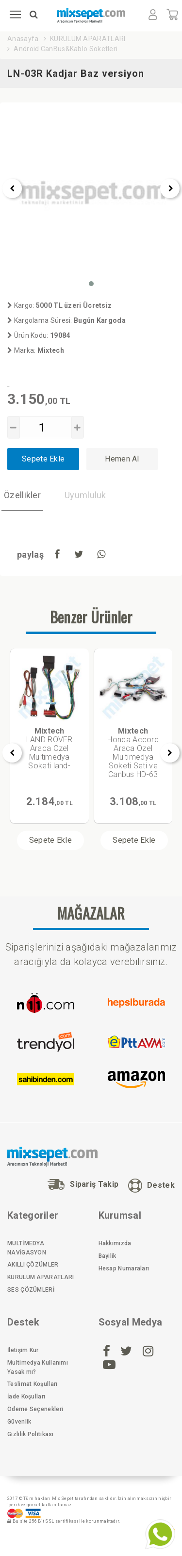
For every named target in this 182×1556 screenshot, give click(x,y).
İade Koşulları (26, 1396)
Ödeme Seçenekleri (35, 1409)
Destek (151, 1186)
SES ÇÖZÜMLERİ (30, 1289)
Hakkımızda (115, 1243)
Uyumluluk (85, 495)
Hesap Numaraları (124, 1268)
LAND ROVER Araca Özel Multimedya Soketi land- (49, 748)
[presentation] (12, 188)
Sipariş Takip (83, 1184)
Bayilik (107, 1256)
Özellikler (22, 495)
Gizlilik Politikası (30, 1434)
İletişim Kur (23, 1350)
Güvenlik (19, 1421)
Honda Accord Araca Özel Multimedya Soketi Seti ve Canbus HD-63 (133, 752)
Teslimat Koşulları (32, 1384)
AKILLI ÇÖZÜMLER (33, 1264)
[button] (91, 283)
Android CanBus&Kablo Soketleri (65, 49)
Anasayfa (22, 39)
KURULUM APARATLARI (87, 39)
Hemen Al (122, 458)
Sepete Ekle (43, 458)
